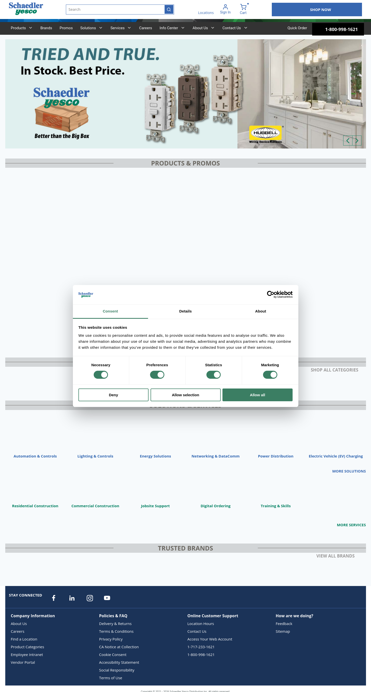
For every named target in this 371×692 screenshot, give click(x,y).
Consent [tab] (110, 311)
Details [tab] (185, 311)
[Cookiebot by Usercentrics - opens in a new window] (271, 294)
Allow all (257, 395)
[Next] (356, 141)
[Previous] (347, 141)
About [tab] (260, 311)
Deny (113, 395)
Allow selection (185, 395)
